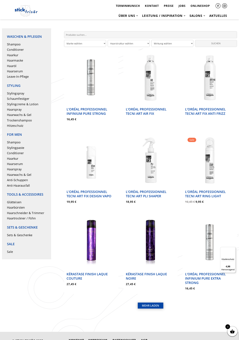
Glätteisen (14, 202)
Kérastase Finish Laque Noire (146, 270)
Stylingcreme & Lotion (22, 104)
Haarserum (15, 71)
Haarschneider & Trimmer (25, 213)
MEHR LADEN (150, 297)
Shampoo (14, 44)
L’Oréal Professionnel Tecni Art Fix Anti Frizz (205, 111)
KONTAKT (152, 6)
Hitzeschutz (15, 126)
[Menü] (234, 249)
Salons (196, 16)
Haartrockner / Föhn (21, 218)
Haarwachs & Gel (19, 115)
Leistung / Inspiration (162, 16)
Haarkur (12, 55)
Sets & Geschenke (19, 235)
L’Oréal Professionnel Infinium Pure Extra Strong (205, 272)
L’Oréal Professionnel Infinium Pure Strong (87, 111)
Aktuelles (218, 16)
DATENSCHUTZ (124, 331)
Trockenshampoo (19, 120)
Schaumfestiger (18, 99)
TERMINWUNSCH (128, 6)
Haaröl (11, 66)
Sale (10, 252)
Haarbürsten (16, 207)
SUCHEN (216, 43)
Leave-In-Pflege (18, 77)
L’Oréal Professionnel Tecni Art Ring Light (205, 190)
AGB (144, 331)
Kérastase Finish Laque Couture (87, 270)
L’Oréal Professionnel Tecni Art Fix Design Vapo (89, 190)
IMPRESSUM (97, 331)
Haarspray (14, 109)
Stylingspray (15, 93)
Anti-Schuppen (17, 180)
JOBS (182, 6)
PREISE (169, 6)
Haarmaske (15, 60)
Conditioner (15, 50)
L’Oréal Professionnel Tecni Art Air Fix (146, 111)
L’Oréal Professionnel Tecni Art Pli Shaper (146, 190)
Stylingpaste (15, 148)
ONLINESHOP (200, 6)
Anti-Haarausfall (18, 185)
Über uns (127, 16)
